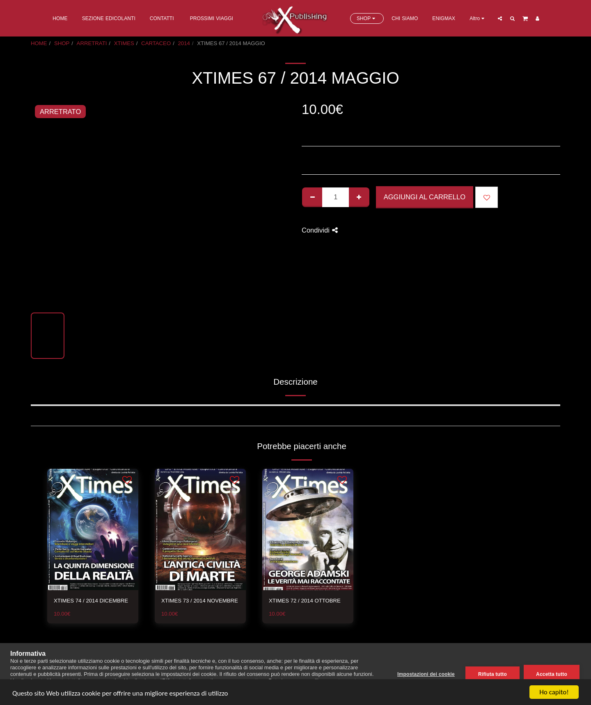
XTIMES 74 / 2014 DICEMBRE (91, 601)
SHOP (61, 43)
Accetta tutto (551, 674)
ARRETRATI (92, 43)
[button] (500, 18)
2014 (184, 43)
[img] (92, 529)
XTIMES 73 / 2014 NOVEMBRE (199, 601)
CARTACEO (156, 43)
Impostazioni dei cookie (426, 674)
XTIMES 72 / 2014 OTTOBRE (305, 601)
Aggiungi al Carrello (424, 197)
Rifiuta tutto (492, 674)
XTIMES (124, 43)
